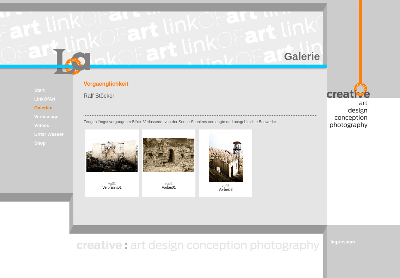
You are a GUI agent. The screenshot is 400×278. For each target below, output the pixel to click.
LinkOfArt (44, 99)
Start (39, 90)
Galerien (43, 107)
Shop (40, 143)
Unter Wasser (48, 134)
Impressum (343, 241)
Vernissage (46, 116)
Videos (41, 125)
